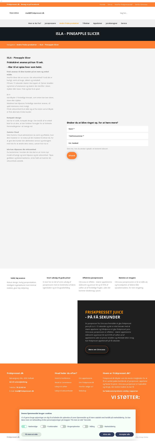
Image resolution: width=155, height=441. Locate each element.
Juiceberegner (111, 23)
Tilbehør (86, 23)
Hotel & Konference (62, 378)
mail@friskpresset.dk (34, 13)
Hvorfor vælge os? (86, 386)
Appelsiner (97, 23)
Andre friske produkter (69, 23)
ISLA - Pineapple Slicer (49, 45)
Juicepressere (50, 23)
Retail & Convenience (63, 382)
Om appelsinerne (85, 378)
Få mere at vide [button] (31, 434)
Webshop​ (82, 391)
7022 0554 (14, 13)
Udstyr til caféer (61, 386)
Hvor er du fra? (34, 23)
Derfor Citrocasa (141, 4)
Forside (102, 4)
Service (124, 23)
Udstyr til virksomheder (64, 391)
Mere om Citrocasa (97, 349)
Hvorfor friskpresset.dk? (124, 4)
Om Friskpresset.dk (86, 382)
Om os (110, 4)
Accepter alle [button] (124, 434)
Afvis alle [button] (106, 434)
